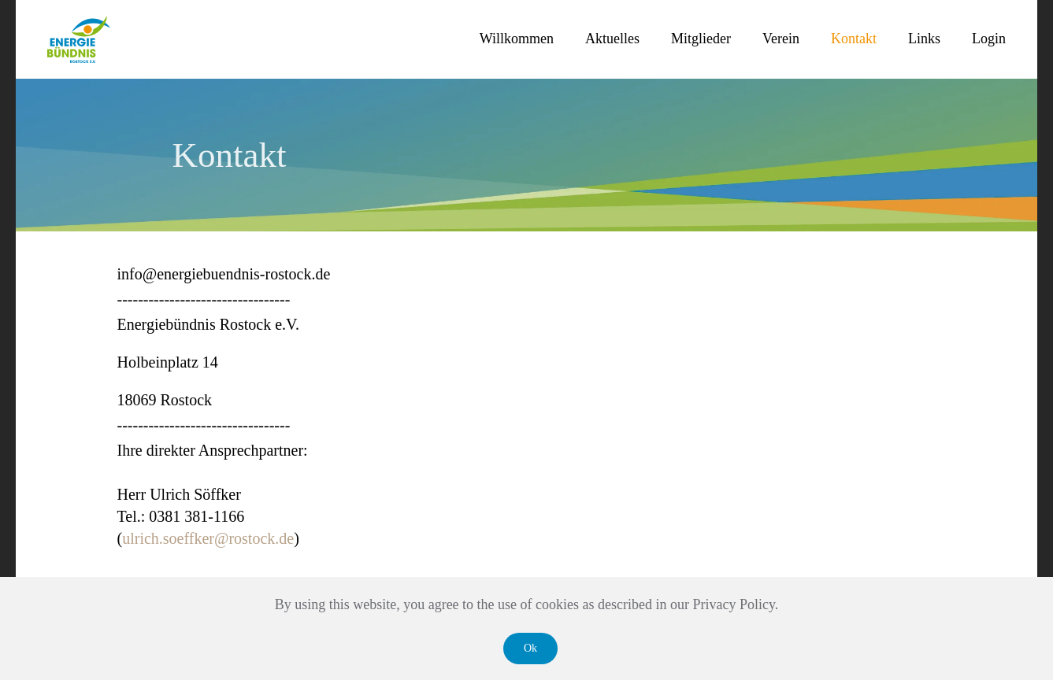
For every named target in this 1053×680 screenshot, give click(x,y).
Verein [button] (780, 38)
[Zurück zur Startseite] (78, 39)
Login (989, 38)
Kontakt (854, 38)
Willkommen (517, 38)
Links (924, 38)
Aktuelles (612, 38)
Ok (530, 648)
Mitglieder (701, 38)
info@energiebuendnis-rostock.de (224, 274)
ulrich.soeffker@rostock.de (208, 538)
